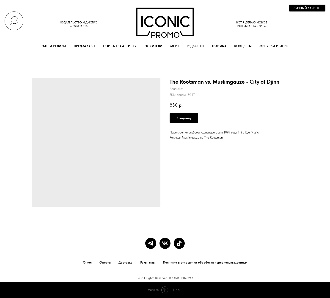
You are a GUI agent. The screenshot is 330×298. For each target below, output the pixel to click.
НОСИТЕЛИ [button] (153, 46)
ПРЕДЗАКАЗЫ (84, 46)
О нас (87, 262)
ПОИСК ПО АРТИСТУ (120, 46)
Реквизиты (147, 262)
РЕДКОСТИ (195, 46)
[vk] (165, 243)
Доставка (125, 262)
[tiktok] (179, 243)
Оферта (105, 262)
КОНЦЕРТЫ (243, 46)
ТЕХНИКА (219, 46)
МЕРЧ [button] (174, 46)
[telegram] (150, 243)
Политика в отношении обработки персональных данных (205, 262)
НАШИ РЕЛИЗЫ (54, 46)
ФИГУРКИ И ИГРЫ (273, 46)
